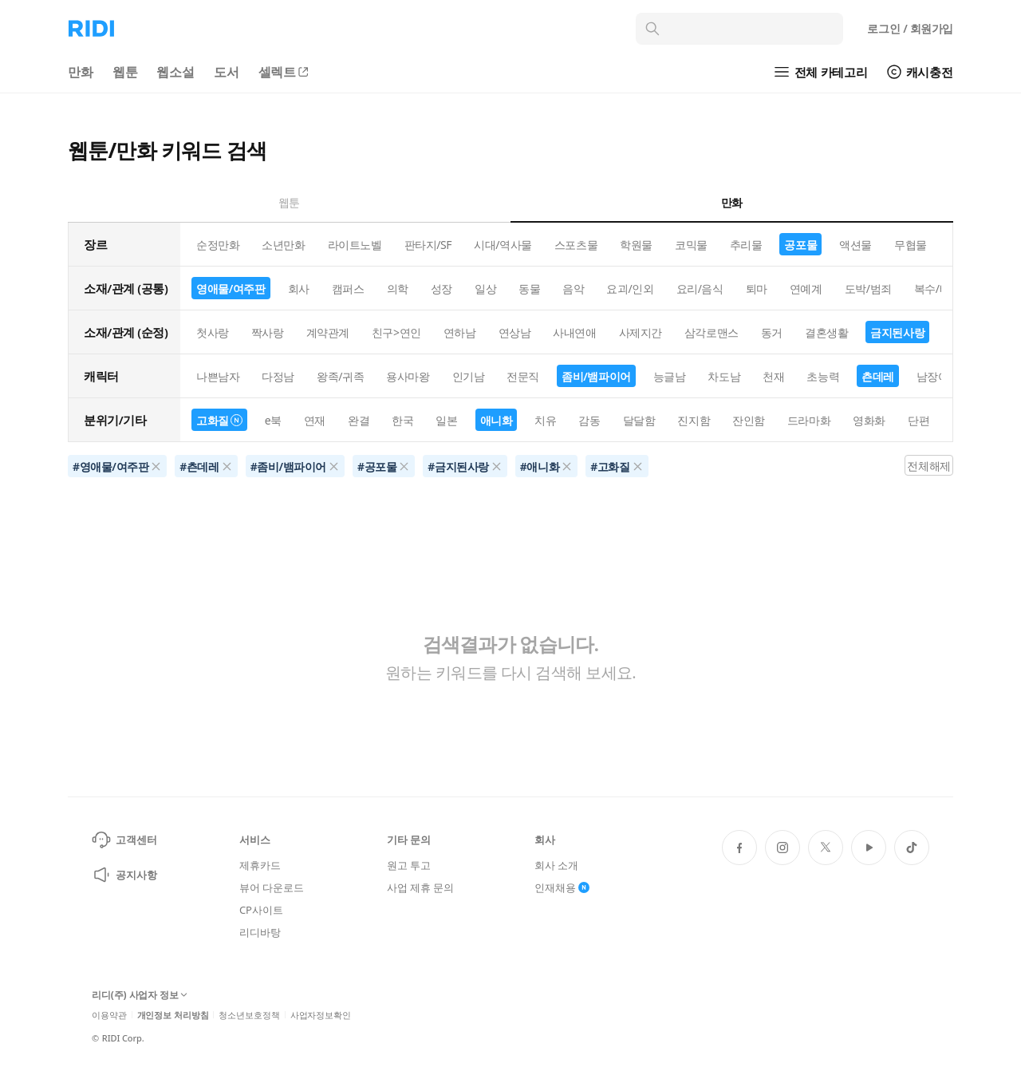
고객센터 (124, 839)
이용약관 (109, 1015)
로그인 (910, 28)
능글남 (669, 376)
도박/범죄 (868, 288)
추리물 (746, 244)
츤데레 (877, 376)
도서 (226, 72)
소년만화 (283, 244)
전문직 (523, 376)
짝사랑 (267, 332)
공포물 (800, 244)
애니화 (496, 420)
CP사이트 (260, 909)
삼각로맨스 (711, 332)
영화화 (869, 420)
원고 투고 (409, 865)
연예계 (806, 288)
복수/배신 (937, 288)
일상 (485, 288)
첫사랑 (212, 332)
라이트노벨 (355, 244)
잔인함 (748, 420)
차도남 (724, 376)
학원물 (636, 244)
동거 (772, 332)
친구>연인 (396, 332)
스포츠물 (575, 244)
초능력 (822, 376)
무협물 (910, 244)
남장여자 (938, 376)
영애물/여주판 (231, 288)
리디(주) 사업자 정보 (139, 996)
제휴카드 (259, 865)
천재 (773, 376)
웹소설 (175, 72)
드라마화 (808, 420)
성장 (441, 288)
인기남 (468, 376)
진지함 (693, 420)
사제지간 (640, 332)
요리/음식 (699, 288)
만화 (80, 72)
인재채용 (561, 887)
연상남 (515, 332)
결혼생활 (826, 332)
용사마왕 (407, 376)
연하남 (459, 332)
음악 (573, 288)
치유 (545, 420)
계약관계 (327, 332)
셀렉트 (284, 72)
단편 (918, 420)
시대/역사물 (503, 244)
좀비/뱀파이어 (596, 376)
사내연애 (574, 332)
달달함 (639, 420)
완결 (358, 420)
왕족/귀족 (340, 376)
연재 (314, 420)
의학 (397, 288)
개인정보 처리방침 (173, 1015)
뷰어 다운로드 (271, 887)
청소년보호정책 (249, 1015)
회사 (298, 288)
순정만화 (217, 244)
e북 (273, 420)
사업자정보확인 (320, 1015)
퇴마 (756, 288)
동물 (529, 288)
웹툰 (125, 72)
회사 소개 (556, 865)
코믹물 (691, 244)
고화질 (219, 420)
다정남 (278, 376)
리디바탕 (259, 932)
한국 (402, 420)
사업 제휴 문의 (420, 887)
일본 (446, 420)
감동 (589, 420)
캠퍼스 (348, 288)
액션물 (855, 244)
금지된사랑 (897, 332)
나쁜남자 (217, 376)
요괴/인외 (629, 288)
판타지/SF (428, 244)
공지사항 (124, 874)
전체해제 (928, 465)
